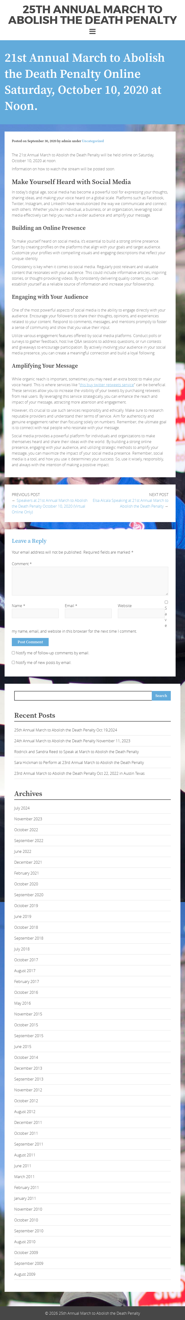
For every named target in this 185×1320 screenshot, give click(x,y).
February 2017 (26, 981)
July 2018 (22, 949)
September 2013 (28, 1079)
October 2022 (26, 829)
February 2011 (26, 1187)
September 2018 (28, 938)
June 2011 (22, 1165)
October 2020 (26, 884)
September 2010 (28, 1231)
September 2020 (28, 894)
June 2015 (22, 1046)
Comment (22, 563)
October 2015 (26, 1025)
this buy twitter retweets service (107, 384)
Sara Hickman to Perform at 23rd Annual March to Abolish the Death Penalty (79, 762)
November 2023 (28, 819)
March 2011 (24, 1176)
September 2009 (28, 1263)
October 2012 (26, 1100)
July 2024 (22, 808)
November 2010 (28, 1209)
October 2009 (26, 1252)
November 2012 (28, 1090)
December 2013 (28, 1068)
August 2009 (24, 1274)
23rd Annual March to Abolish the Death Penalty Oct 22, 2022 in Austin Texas (79, 773)
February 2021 (26, 873)
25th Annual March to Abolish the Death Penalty (92, 15)
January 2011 (25, 1198)
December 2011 (28, 1122)
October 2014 (26, 1057)
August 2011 (24, 1155)
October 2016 (26, 992)
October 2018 (26, 927)
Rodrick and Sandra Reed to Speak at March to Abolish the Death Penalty (76, 751)
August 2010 (24, 1241)
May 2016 (22, 1003)
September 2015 (28, 1035)
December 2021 (28, 862)
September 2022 (28, 840)
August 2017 (24, 970)
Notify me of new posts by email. (44, 662)
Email (71, 605)
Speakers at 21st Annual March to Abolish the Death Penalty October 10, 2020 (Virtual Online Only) (49, 506)
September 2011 (28, 1144)
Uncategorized (93, 141)
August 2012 (24, 1111)
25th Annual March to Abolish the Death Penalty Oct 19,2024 (65, 730)
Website (125, 605)
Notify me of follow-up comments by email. (52, 653)
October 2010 (26, 1220)
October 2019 (26, 905)
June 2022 (22, 851)
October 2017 (26, 959)
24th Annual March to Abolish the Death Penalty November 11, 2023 (72, 740)
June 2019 (22, 916)
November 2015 (28, 1014)
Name (18, 605)
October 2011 (26, 1133)
